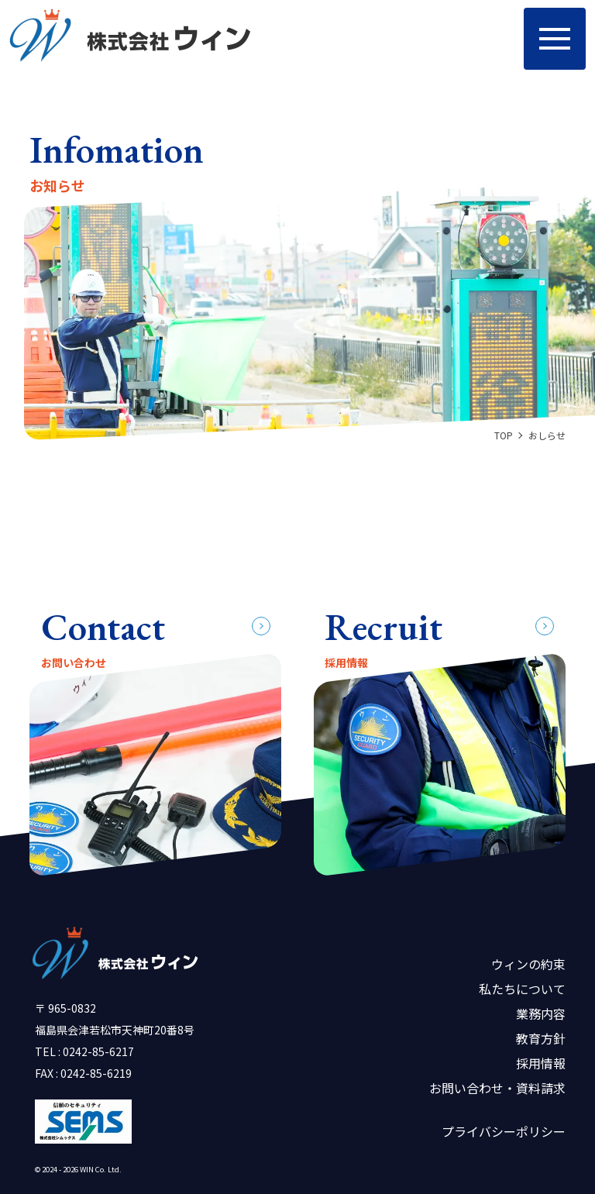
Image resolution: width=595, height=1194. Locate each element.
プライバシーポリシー (504, 1131)
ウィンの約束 (528, 964)
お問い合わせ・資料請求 (497, 1088)
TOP (503, 435)
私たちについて (522, 988)
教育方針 (541, 1038)
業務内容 (541, 1013)
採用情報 (541, 1063)
